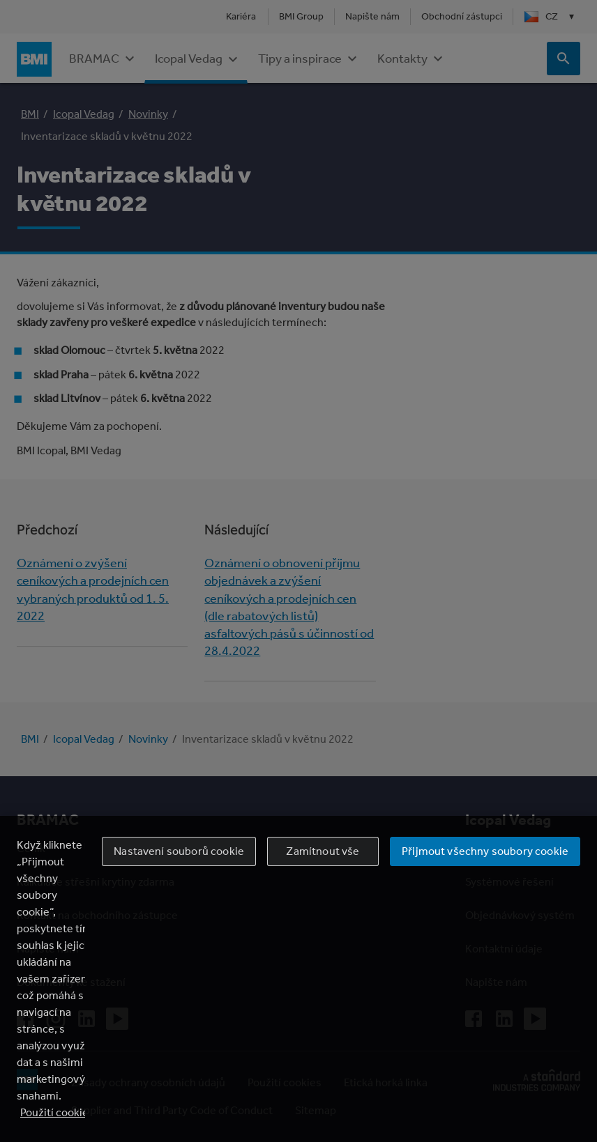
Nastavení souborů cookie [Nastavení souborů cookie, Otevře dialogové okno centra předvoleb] (179, 851)
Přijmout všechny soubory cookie (485, 851)
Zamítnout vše (322, 851)
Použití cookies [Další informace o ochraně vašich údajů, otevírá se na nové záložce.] (57, 1112)
